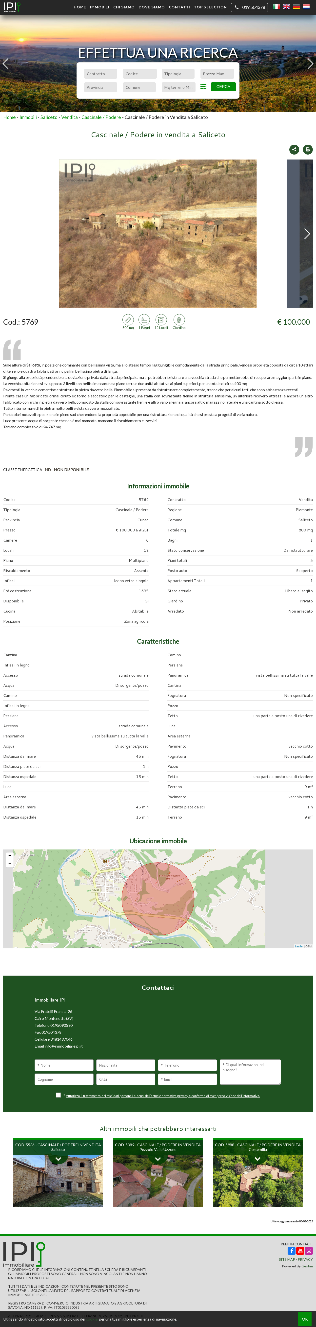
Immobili (99, 7)
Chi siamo (124, 7)
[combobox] (100, 74)
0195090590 (61, 1025)
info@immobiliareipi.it (64, 1046)
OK (305, 1319)
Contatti (179, 7)
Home (80, 7)
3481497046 (61, 1039)
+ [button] (10, 856)
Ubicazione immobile (158, 841)
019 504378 (249, 7)
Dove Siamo (151, 7)
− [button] (10, 864)
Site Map (287, 1259)
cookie (92, 1319)
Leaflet (299, 946)
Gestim (307, 1266)
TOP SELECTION (210, 7)
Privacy (305, 1259)
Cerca (223, 87)
